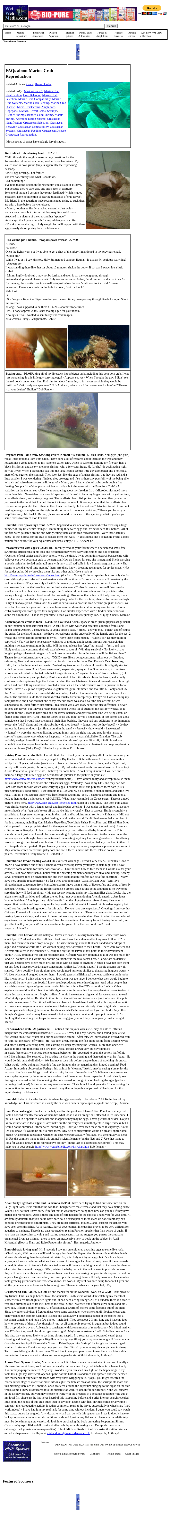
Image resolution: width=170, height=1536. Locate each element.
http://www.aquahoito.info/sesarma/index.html (32, 575)
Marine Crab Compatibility (34, 99)
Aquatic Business (118, 34)
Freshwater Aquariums (38, 34)
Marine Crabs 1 (33, 91)
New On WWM (132, 1444)
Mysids (23, 111)
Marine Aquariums (21, 34)
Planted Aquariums (54, 34)
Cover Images (132, 1453)
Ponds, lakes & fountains (85, 34)
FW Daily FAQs (76, 1444)
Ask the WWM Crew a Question (151, 34)
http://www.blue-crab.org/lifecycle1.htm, (52, 802)
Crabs (29, 84)
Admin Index (114, 1453)
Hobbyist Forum (76, 1453)
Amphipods (48, 107)
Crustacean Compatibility (33, 126)
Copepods (12, 111)
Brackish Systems (69, 34)
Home (8, 32)
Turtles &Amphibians (102, 34)
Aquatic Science (132, 34)
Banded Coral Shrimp (40, 114)
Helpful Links (61, 1453)
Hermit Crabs (43, 84)
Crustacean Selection (35, 122)
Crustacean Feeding (29, 130)
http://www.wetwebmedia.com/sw (25, 778)
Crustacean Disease (54, 130)
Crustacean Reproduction (21, 134)
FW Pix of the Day (114, 1444)
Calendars (95, 1453)
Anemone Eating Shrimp (31, 118)
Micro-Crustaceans (28, 107)
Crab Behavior (32, 95)
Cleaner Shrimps (16, 114)
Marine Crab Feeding (36, 102)
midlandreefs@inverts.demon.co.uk (68, 1433)
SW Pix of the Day (94, 1444)
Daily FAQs (61, 1444)
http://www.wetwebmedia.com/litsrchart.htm (62, 1146)
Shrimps (52, 111)
